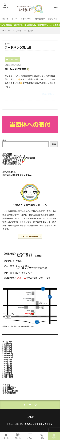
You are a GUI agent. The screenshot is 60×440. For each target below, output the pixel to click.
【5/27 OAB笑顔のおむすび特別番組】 (19, 158)
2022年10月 (7, 357)
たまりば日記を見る (29, 236)
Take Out (18, 436)
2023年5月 (7, 346)
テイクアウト (26, 19)
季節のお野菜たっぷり (12, 164)
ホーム (6, 436)
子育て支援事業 (9, 393)
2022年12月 (7, 353)
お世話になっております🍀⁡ (14, 160)
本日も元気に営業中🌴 (17, 69)
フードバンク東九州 (24, 30)
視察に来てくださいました (13, 156)
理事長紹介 (40, 19)
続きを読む (47, 94)
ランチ (14, 19)
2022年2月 (7, 371)
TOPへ (54, 436)
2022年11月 (7, 355)
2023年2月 (7, 350)
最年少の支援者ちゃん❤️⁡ (13, 162)
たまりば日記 (13, 60)
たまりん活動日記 (10, 391)
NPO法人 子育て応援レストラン (38, 424)
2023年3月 (7, 348)
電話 (42, 436)
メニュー (30, 436)
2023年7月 (7, 344)
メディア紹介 (53, 19)
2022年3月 (7, 369)
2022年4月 (7, 367)
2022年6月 (7, 363)
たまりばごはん (9, 387)
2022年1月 (7, 373)
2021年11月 (7, 377)
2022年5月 (7, 365)
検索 (4, 140)
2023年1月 (7, 352)
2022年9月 (7, 359)
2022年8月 (7, 361)
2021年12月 (7, 375)
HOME (5, 19)
